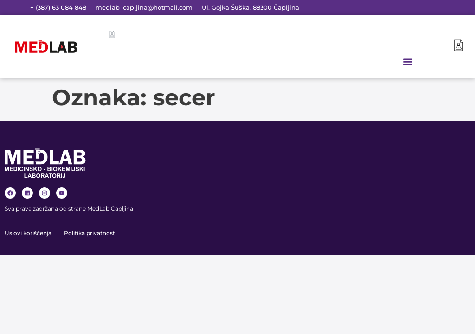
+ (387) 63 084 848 (58, 7)
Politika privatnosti (90, 233)
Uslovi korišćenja (28, 233)
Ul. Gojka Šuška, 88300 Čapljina (250, 7)
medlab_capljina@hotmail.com (144, 7)
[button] (408, 61)
